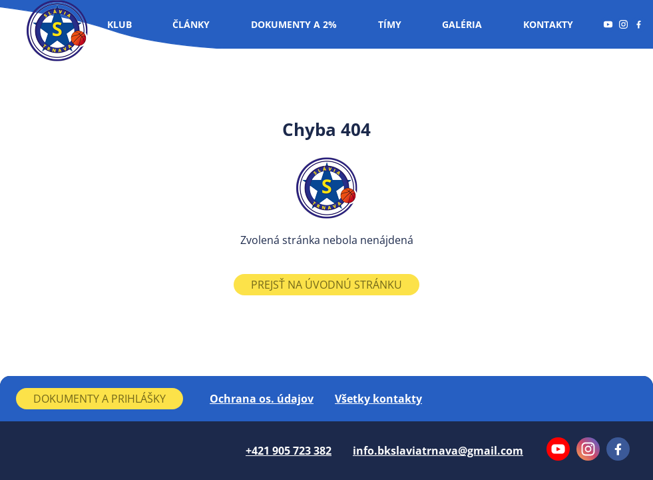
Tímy (389, 24)
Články (191, 24)
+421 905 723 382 (288, 450)
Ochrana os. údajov (262, 398)
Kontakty (548, 24)
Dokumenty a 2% (294, 24)
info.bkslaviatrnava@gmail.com (438, 450)
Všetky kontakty (378, 398)
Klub (119, 24)
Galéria (462, 24)
